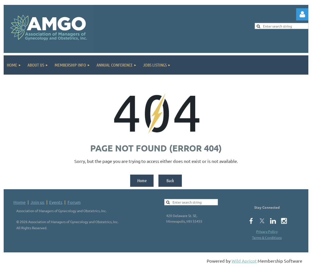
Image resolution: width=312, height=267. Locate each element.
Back (170, 180)
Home (142, 180)
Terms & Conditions (267, 237)
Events (55, 202)
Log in (302, 14)
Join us (37, 202)
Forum (74, 202)
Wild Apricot (244, 260)
